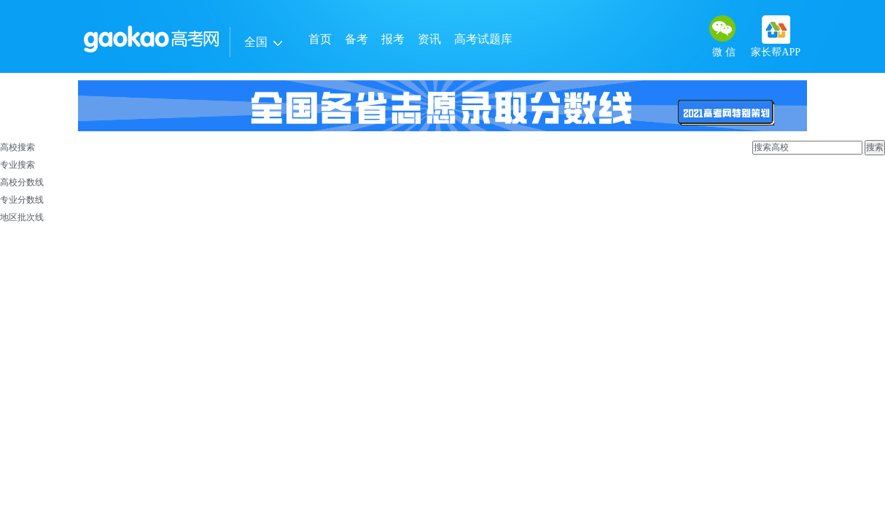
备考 (356, 39)
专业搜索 (17, 165)
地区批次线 (22, 217)
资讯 (429, 39)
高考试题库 (483, 39)
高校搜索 (17, 147)
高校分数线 (22, 182)
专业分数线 (22, 200)
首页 (320, 39)
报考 (393, 39)
